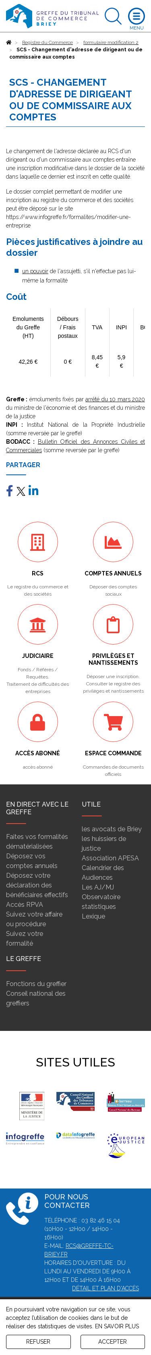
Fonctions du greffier (36, 984)
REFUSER (38, 1341)
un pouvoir (35, 271)
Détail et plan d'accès (105, 1288)
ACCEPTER (112, 1341)
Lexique (93, 916)
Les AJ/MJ (98, 887)
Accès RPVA (24, 904)
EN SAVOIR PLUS (117, 1326)
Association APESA (110, 858)
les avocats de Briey (112, 829)
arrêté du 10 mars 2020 (115, 399)
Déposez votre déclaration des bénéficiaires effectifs (37, 885)
